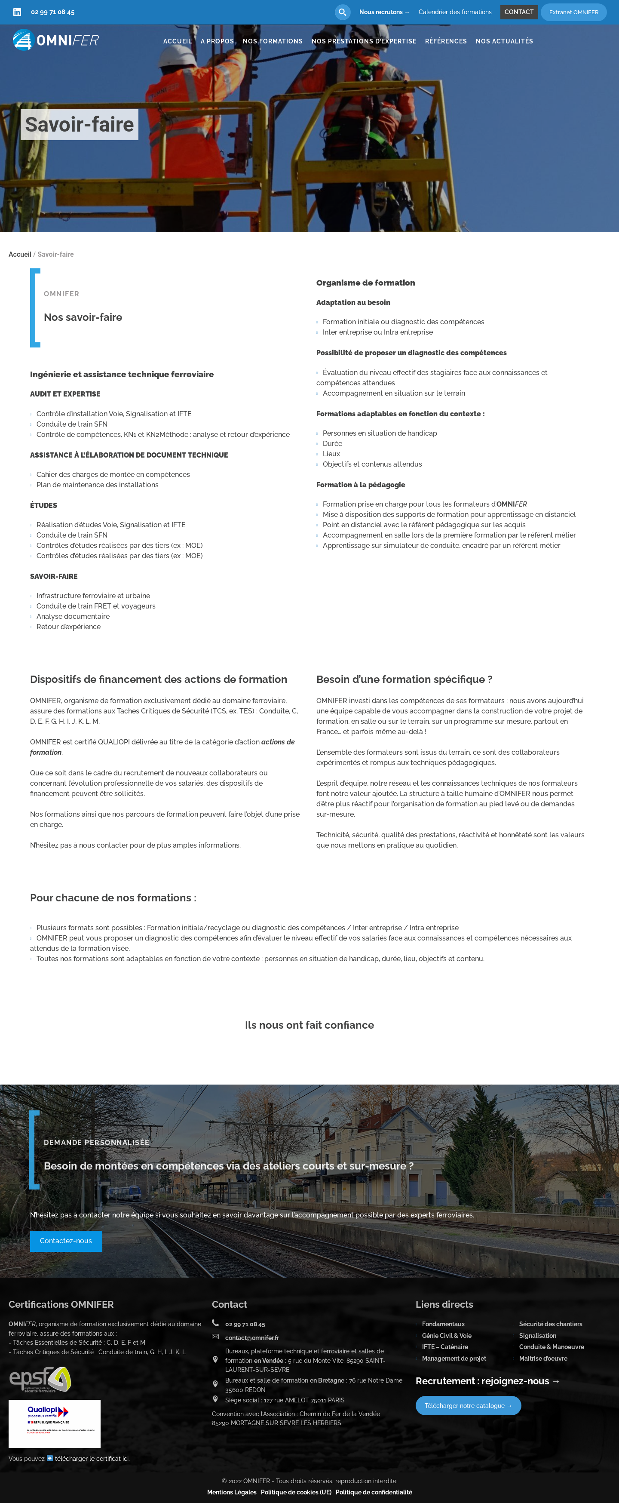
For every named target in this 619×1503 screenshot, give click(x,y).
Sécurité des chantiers (550, 1324)
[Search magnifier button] (342, 12)
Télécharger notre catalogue (468, 1405)
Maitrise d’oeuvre (543, 1358)
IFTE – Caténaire (445, 1346)
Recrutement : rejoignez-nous (488, 1381)
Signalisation (537, 1335)
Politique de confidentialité (374, 1492)
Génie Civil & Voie (447, 1335)
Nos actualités (504, 41)
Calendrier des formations (455, 12)
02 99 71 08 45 (52, 12)
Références (446, 41)
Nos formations (273, 41)
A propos (217, 41)
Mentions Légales (232, 1492)
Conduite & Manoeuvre (551, 1346)
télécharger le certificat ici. (92, 1458)
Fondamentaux (443, 1324)
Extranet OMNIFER (574, 12)
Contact (519, 12)
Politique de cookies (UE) (296, 1492)
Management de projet (454, 1358)
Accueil (177, 41)
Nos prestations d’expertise (364, 41)
